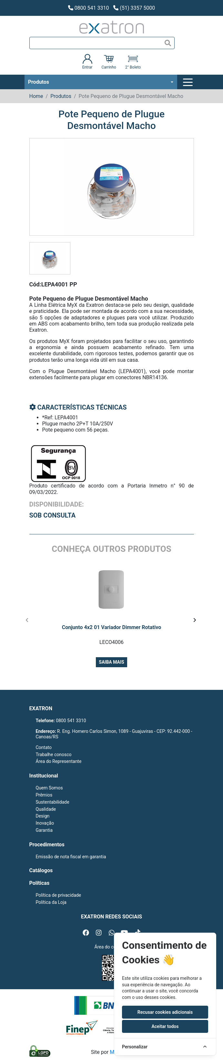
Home (36, 96)
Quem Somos (49, 787)
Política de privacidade (58, 895)
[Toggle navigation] (189, 82)
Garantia (44, 830)
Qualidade (46, 809)
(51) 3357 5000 (134, 8)
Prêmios (44, 795)
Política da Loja (51, 902)
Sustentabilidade (52, 802)
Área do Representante (59, 761)
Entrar (87, 62)
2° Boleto (133, 62)
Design (43, 816)
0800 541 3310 (88, 8)
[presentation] (27, 620)
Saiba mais (111, 662)
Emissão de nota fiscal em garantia (71, 856)
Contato (44, 747)
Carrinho (108, 62)
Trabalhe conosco (54, 754)
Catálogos (41, 870)
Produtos (38, 82)
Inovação (45, 823)
